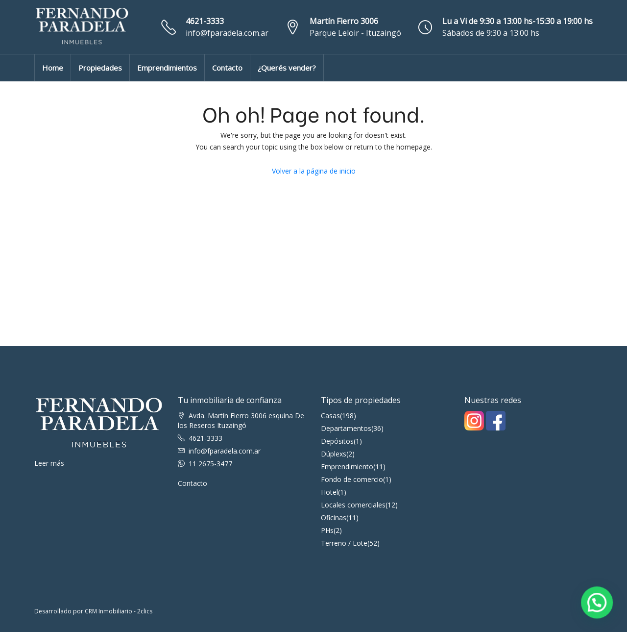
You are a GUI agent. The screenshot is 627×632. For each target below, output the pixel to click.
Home (52, 68)
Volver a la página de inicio (314, 171)
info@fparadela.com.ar (227, 32)
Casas (330, 415)
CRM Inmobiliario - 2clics (118, 611)
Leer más (49, 463)
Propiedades (100, 68)
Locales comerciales (353, 504)
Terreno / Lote (344, 543)
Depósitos (337, 441)
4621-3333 (205, 21)
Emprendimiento (347, 466)
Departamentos (346, 428)
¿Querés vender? (287, 68)
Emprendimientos (167, 68)
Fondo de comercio (352, 479)
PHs (327, 530)
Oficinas (333, 517)
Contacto (227, 68)
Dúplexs (333, 453)
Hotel (329, 492)
